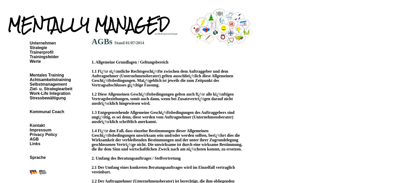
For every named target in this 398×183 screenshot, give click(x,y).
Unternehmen (43, 43)
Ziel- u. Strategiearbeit (51, 89)
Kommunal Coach (47, 112)
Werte (35, 61)
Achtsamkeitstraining (50, 80)
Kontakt (37, 125)
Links (35, 144)
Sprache (38, 157)
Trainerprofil (41, 52)
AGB (34, 139)
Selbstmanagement (48, 84)
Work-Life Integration (50, 93)
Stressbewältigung (48, 98)
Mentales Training (47, 75)
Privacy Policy (43, 134)
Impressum (40, 130)
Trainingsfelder (44, 57)
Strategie (38, 47)
